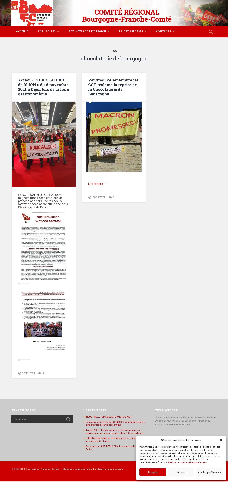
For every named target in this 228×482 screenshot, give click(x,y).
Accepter (153, 472)
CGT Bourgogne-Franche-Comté (39, 469)
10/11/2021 (28, 373)
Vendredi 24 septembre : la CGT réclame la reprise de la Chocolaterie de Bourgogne (113, 86)
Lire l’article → (97, 183)
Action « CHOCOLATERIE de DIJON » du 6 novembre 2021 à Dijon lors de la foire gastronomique (43, 86)
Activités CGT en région (87, 31)
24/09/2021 (98, 197)
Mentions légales (198, 462)
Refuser (181, 472)
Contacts (163, 31)
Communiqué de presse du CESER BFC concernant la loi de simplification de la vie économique (115, 424)
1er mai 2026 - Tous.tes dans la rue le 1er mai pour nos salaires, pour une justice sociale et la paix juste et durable (115, 432)
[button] (221, 440)
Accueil (22, 31)
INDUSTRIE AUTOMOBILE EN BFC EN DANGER (108, 417)
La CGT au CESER (131, 31)
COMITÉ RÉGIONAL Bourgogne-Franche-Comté (127, 15)
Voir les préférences (209, 472)
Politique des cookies (178, 462)
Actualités (47, 31)
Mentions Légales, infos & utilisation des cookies (93, 469)
